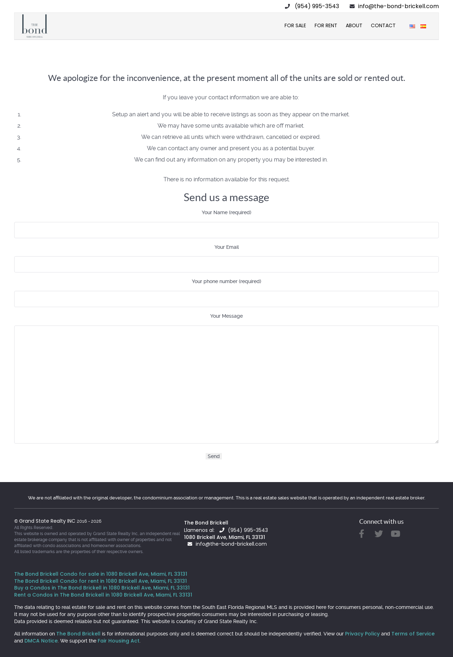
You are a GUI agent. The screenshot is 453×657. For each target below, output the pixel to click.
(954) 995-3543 (317, 6)
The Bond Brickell (206, 522)
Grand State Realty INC (48, 520)
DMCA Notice (41, 640)
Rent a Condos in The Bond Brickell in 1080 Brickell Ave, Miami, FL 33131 (103, 594)
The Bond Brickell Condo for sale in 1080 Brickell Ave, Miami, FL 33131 (100, 573)
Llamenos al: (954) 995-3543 (226, 530)
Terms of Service (413, 633)
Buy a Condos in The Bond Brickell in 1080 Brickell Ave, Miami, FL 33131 (102, 587)
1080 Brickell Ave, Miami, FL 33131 (224, 537)
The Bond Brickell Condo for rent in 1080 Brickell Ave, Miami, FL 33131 (100, 581)
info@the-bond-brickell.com (398, 6)
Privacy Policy (362, 633)
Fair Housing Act (118, 640)
